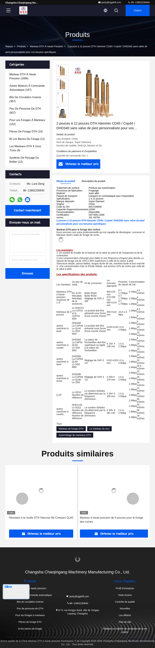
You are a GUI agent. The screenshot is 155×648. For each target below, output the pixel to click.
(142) (27, 122)
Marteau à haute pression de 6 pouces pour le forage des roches (111, 519)
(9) (25, 148)
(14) (26, 131)
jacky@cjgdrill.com (109, 2)
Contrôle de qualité (125, 601)
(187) (27, 87)
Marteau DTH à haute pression (46, 46)
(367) (25, 99)
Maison (9, 46)
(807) (25, 110)
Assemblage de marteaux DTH (75, 435)
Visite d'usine (125, 595)
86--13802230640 (139, 2)
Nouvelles (125, 608)
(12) (27, 138)
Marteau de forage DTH (71, 428)
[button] (62, 116)
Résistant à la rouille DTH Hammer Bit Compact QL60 (41, 517)
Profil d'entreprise (125, 588)
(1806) (22, 76)
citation (138, 10)
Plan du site (125, 622)
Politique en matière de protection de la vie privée (125, 630)
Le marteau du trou (99, 428)
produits (21, 46)
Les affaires (125, 615)
